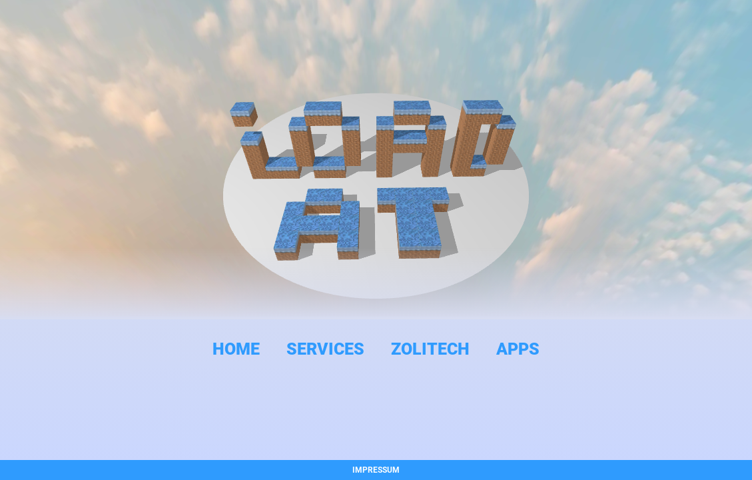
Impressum (376, 470)
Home (236, 349)
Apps (518, 349)
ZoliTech (430, 349)
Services (325, 349)
